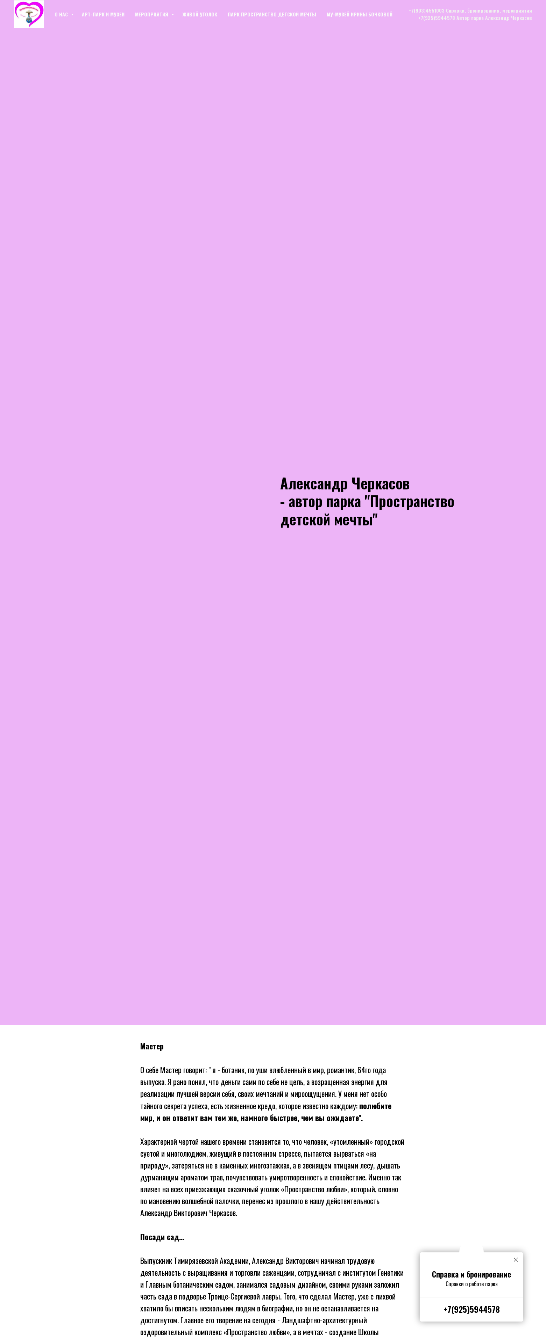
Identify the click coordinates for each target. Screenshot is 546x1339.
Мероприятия (152, 14)
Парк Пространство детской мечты (272, 14)
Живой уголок (199, 14)
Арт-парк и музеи (103, 14)
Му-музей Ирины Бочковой (359, 14)
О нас (62, 14)
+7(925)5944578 (472, 1309)
